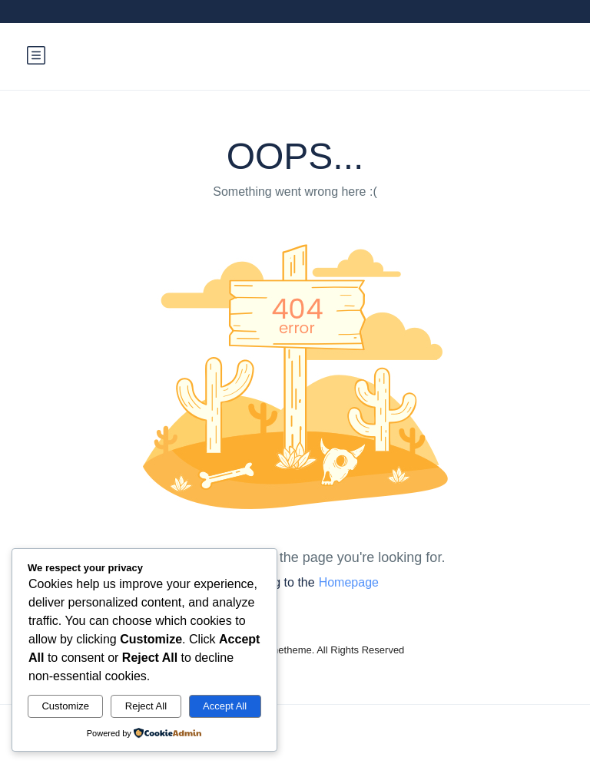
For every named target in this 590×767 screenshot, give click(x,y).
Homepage (349, 582)
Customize (64, 706)
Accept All (225, 706)
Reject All (146, 706)
